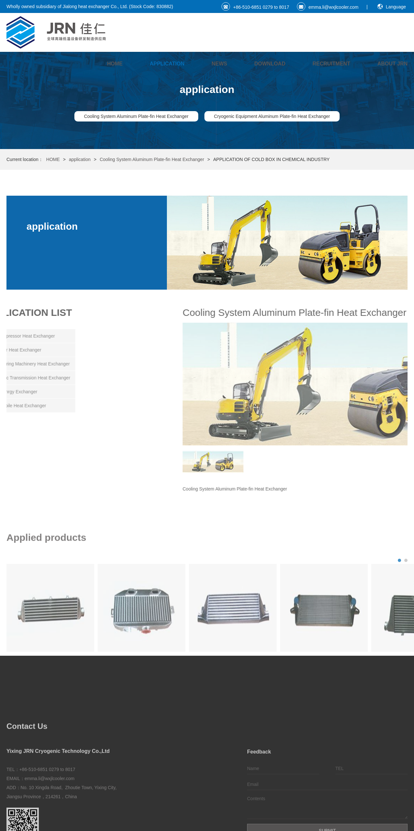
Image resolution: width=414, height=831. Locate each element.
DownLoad (269, 63)
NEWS (219, 63)
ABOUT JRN (392, 63)
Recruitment (331, 63)
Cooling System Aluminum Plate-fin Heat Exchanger (136, 116)
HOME (115, 63)
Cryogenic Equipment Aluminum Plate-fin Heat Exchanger (272, 116)
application (167, 63)
